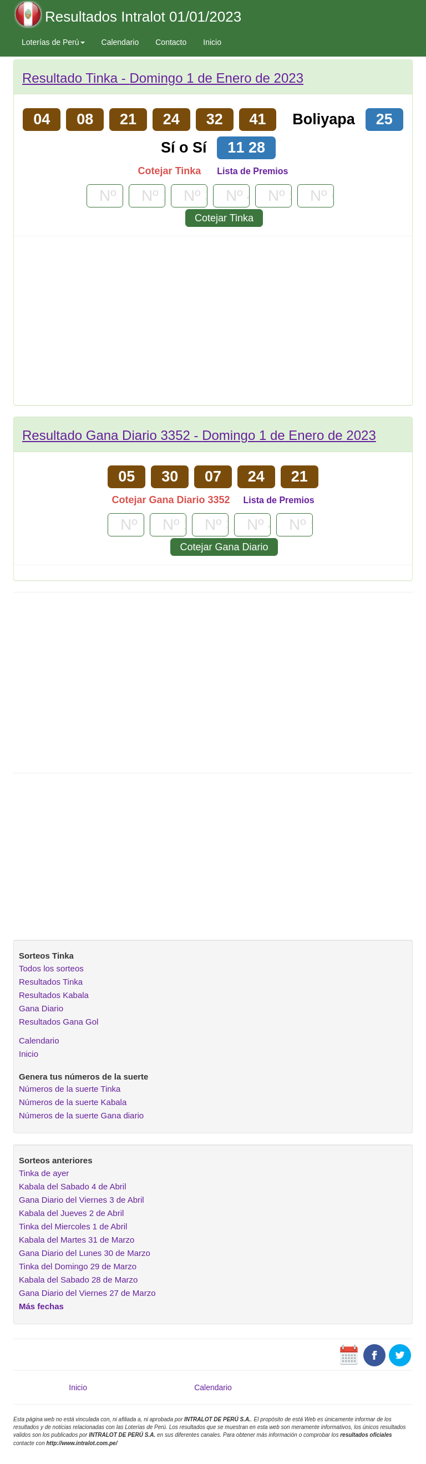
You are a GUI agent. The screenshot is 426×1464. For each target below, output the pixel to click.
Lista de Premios (252, 171)
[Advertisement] (213, 324)
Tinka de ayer (44, 1173)
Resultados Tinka (51, 981)
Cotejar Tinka (224, 218)
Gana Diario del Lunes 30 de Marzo (84, 1253)
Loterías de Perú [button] (53, 42)
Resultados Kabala (54, 995)
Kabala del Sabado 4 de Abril (72, 1186)
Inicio (212, 42)
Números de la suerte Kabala (72, 1102)
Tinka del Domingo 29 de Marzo (77, 1266)
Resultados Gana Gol (58, 1021)
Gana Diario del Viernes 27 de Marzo (87, 1293)
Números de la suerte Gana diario (81, 1115)
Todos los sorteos (51, 968)
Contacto (170, 42)
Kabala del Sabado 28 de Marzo (78, 1279)
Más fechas (41, 1306)
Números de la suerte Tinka (69, 1088)
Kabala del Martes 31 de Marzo (76, 1239)
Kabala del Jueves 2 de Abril (71, 1213)
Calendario (120, 42)
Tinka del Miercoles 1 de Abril (73, 1226)
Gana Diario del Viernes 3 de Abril (81, 1199)
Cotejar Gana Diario (224, 547)
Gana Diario (41, 1008)
